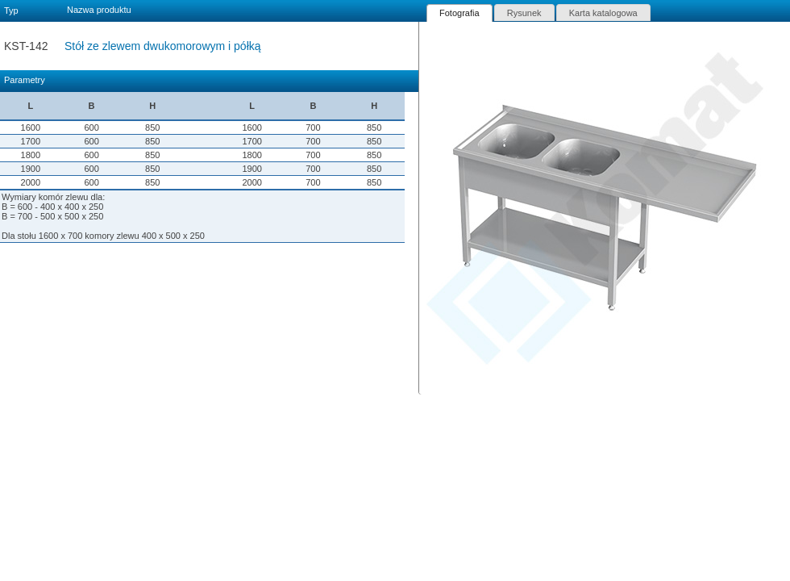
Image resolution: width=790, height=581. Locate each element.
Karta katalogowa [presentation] (603, 13)
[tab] (459, 13)
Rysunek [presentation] (524, 13)
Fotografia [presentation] (459, 13)
